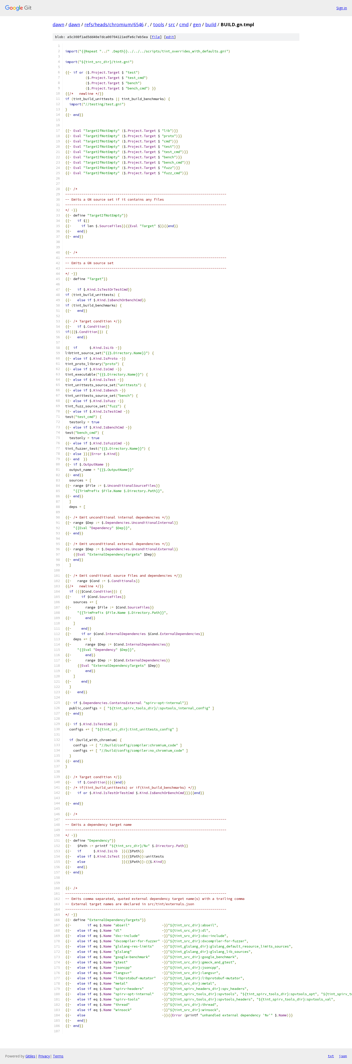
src (171, 24)
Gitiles (30, 1056)
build (210, 24)
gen (197, 24)
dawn (58, 24)
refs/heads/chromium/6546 (114, 24)
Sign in (341, 8)
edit (170, 37)
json (343, 1056)
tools (158, 24)
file (156, 37)
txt (331, 1056)
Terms (58, 1056)
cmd (184, 24)
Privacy (44, 1056)
